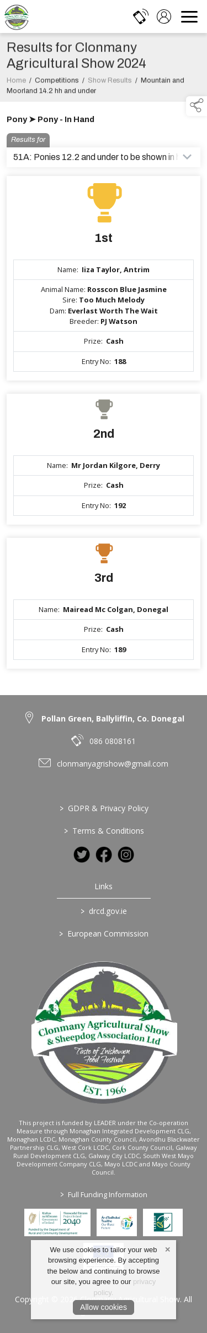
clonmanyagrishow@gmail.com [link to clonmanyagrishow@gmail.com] (112, 763)
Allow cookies (103, 1307)
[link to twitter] (81, 854)
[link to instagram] (126, 854)
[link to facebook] (103, 854)
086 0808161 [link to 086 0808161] (112, 741)
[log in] (164, 16)
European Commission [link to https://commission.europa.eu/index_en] (103, 933)
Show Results (110, 86)
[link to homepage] (16, 16)
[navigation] (189, 16)
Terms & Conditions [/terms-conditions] (103, 830)
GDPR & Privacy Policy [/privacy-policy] (103, 808)
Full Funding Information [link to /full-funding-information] (103, 1194)
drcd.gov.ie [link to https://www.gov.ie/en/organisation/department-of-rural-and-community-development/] (104, 911)
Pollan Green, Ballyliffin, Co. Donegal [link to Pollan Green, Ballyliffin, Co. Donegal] (112, 718)
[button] (196, 106)
